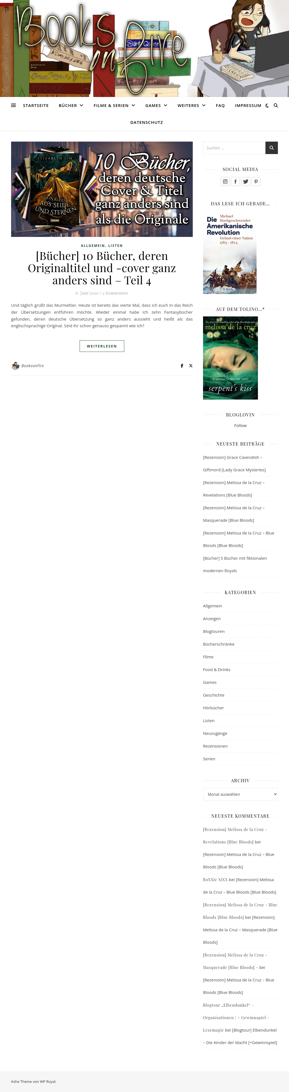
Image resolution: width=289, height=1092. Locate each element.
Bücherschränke (218, 644)
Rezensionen (215, 746)
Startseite (36, 105)
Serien (209, 758)
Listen (115, 245)
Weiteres (188, 105)
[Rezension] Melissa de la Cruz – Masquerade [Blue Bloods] (240, 929)
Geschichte (213, 695)
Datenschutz (146, 122)
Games (153, 105)
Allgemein (93, 245)
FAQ (220, 105)
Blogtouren (214, 631)
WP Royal (47, 1081)
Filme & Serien (111, 105)
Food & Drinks (216, 669)
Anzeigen (212, 618)
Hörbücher (213, 707)
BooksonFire (32, 365)
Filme (208, 656)
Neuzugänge (215, 733)
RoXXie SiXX (215, 879)
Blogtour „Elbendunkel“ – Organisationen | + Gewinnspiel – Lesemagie (236, 1018)
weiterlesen (102, 346)
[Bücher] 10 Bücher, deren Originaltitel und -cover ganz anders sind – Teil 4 (102, 267)
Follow (240, 425)
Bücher (68, 105)
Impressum (248, 105)
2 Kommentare (115, 293)
